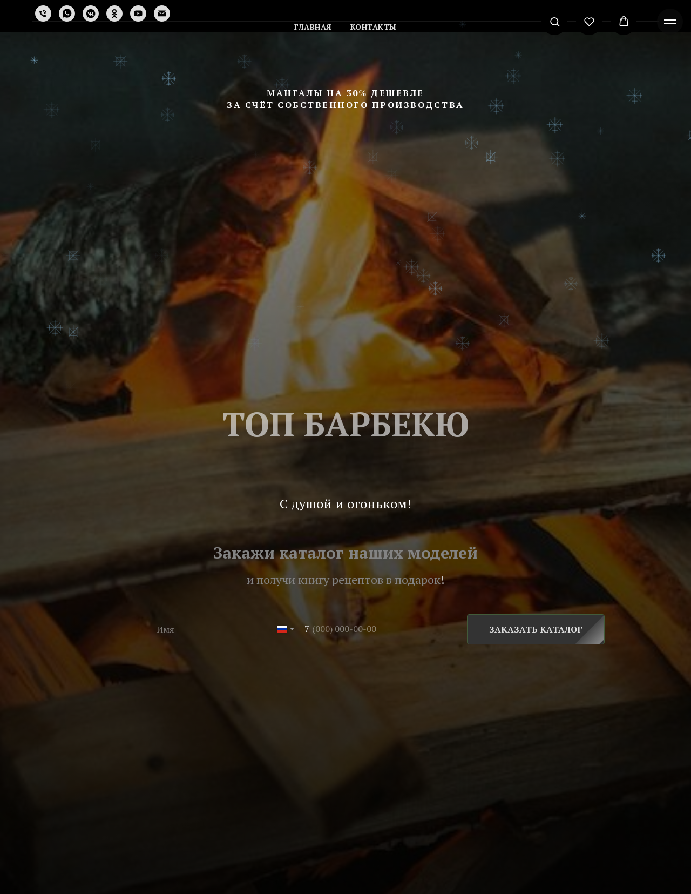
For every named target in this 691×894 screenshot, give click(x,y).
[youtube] (138, 13)
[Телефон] (43, 13)
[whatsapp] (67, 13)
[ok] (114, 13)
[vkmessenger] (91, 13)
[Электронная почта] (162, 13)
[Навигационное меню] (670, 21)
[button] (555, 21)
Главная (313, 27)
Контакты (373, 27)
